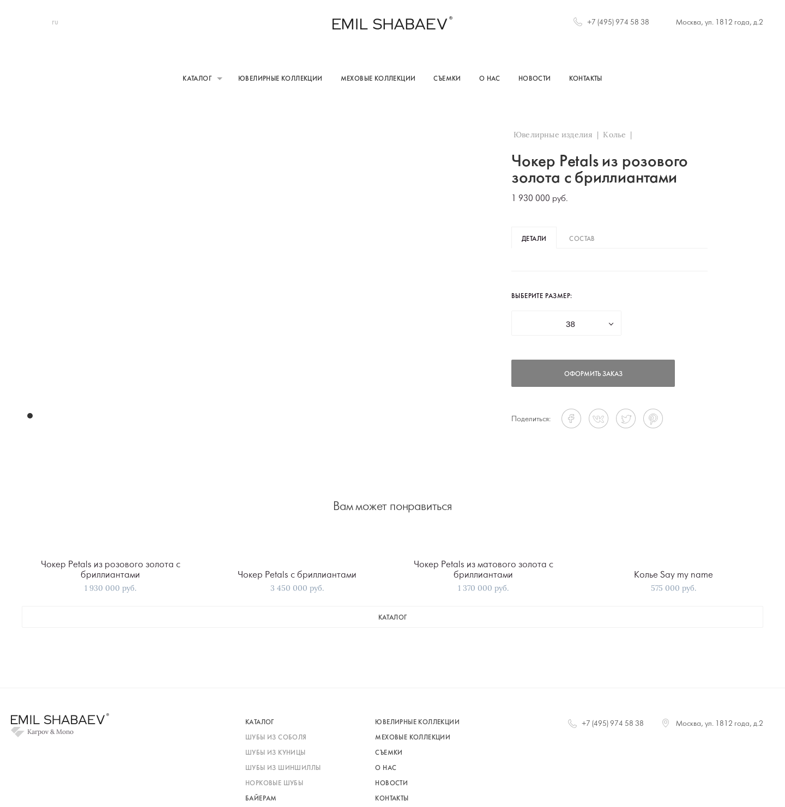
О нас (489, 79)
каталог (392, 618)
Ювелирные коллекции (280, 79)
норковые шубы (274, 783)
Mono (65, 732)
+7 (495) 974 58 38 (618, 22)
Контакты (585, 79)
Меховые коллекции (378, 79)
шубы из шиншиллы (283, 768)
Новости (534, 79)
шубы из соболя (276, 738)
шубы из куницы (275, 753)
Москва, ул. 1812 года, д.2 (719, 22)
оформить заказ (593, 374)
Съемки (447, 79)
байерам (261, 799)
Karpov (38, 732)
